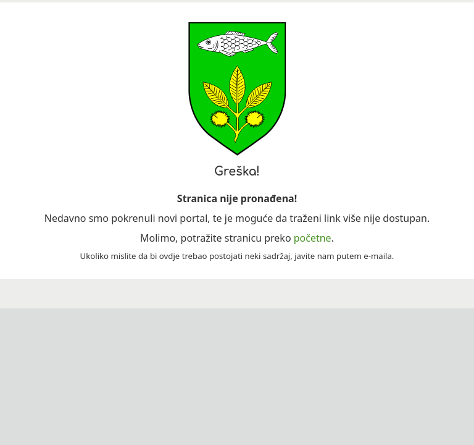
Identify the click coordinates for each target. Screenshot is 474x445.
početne (312, 238)
